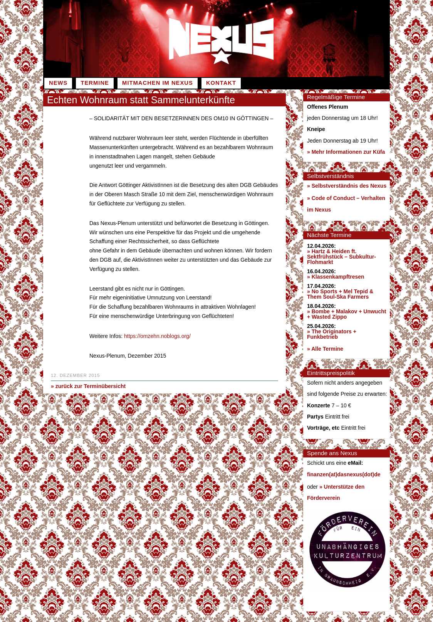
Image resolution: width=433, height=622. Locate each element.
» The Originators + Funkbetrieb (331, 334)
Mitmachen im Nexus (157, 83)
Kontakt (221, 83)
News (58, 83)
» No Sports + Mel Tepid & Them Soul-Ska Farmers (340, 294)
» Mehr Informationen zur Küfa (346, 152)
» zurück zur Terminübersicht (88, 385)
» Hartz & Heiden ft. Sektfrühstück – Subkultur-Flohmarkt (341, 256)
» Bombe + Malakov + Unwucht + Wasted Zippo (346, 314)
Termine (95, 83)
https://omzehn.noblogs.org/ (157, 336)
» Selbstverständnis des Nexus (346, 186)
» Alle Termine (325, 349)
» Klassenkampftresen (335, 277)
